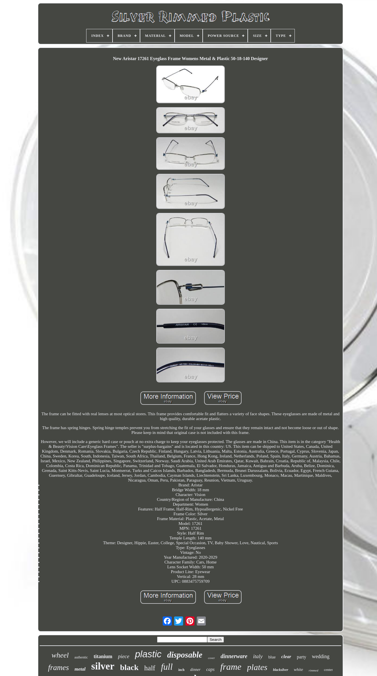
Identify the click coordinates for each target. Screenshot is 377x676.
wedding (320, 656)
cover (211, 658)
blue (272, 657)
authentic (81, 657)
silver (103, 666)
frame (231, 667)
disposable (184, 654)
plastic (148, 654)
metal (80, 669)
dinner (195, 669)
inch (181, 670)
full (167, 667)
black (129, 667)
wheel (60, 655)
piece (123, 656)
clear (286, 656)
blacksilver (280, 670)
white (298, 669)
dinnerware (234, 656)
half (149, 668)
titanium (103, 656)
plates (257, 667)
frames (58, 667)
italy (258, 656)
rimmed (313, 670)
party (301, 656)
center (328, 669)
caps (210, 669)
